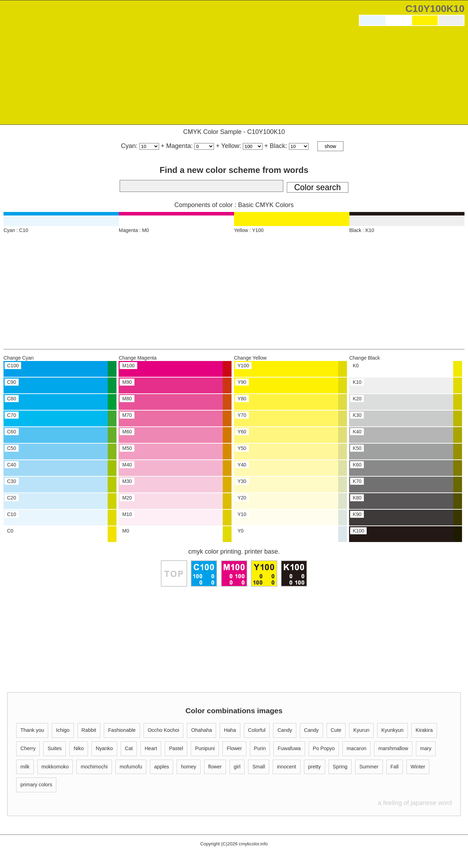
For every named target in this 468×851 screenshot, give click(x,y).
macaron (356, 748)
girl (237, 766)
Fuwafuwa (289, 748)
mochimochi (94, 766)
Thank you (32, 730)
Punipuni (205, 748)
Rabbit (89, 730)
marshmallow (393, 748)
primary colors (36, 784)
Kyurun (361, 730)
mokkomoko (55, 766)
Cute (336, 730)
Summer (368, 766)
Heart (151, 748)
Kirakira (424, 730)
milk (25, 766)
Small (258, 766)
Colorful (257, 730)
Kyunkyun (392, 730)
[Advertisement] (411, 77)
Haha (230, 730)
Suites (55, 748)
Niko (79, 748)
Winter (418, 766)
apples (161, 766)
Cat (129, 748)
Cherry (28, 748)
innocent (286, 766)
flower (215, 766)
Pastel (176, 748)
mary (425, 748)
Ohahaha (201, 730)
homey (188, 766)
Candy (284, 730)
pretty (314, 766)
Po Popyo (324, 748)
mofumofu (131, 766)
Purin (260, 748)
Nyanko (104, 748)
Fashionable (121, 730)
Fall (395, 766)
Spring (340, 766)
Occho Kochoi (163, 730)
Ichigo (62, 730)
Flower (234, 748)
